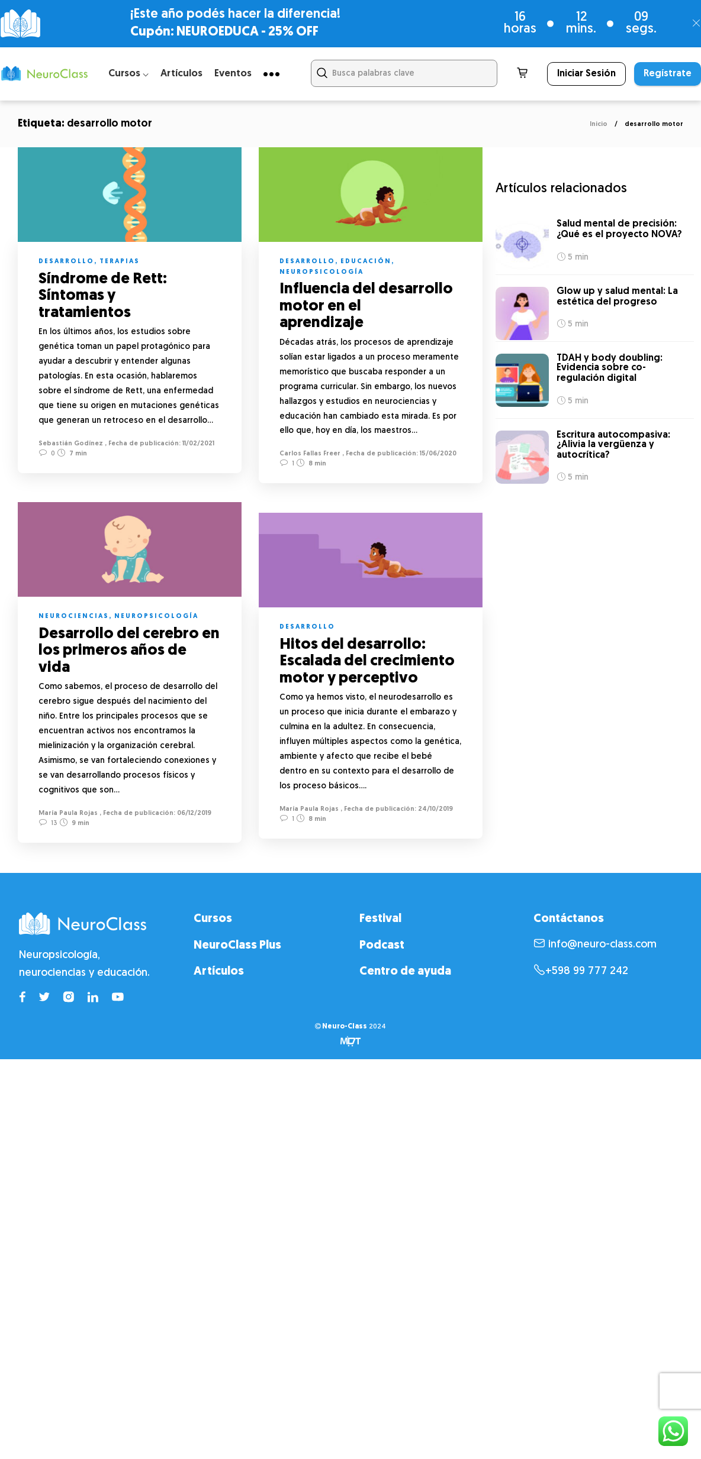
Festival (380, 919)
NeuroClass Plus (237, 946)
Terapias (119, 261)
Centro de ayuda (405, 972)
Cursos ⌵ (128, 74)
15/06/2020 (437, 454)
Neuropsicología (321, 272)
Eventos (233, 74)
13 (47, 823)
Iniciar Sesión (586, 74)
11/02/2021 (197, 444)
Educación (365, 261)
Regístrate (668, 74)
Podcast (381, 946)
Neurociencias (73, 617)
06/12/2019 (193, 814)
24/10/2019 (434, 810)
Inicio (598, 124)
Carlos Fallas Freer (309, 454)
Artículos (181, 74)
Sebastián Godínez (70, 444)
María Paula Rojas (68, 814)
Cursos (213, 919)
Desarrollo (66, 261)
